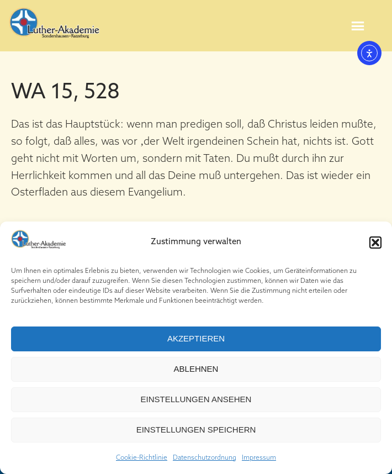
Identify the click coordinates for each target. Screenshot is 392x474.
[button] (375, 242)
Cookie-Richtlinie (141, 458)
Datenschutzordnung (204, 458)
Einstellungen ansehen (196, 399)
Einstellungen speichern (196, 429)
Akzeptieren (196, 338)
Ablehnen (196, 368)
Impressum (259, 458)
